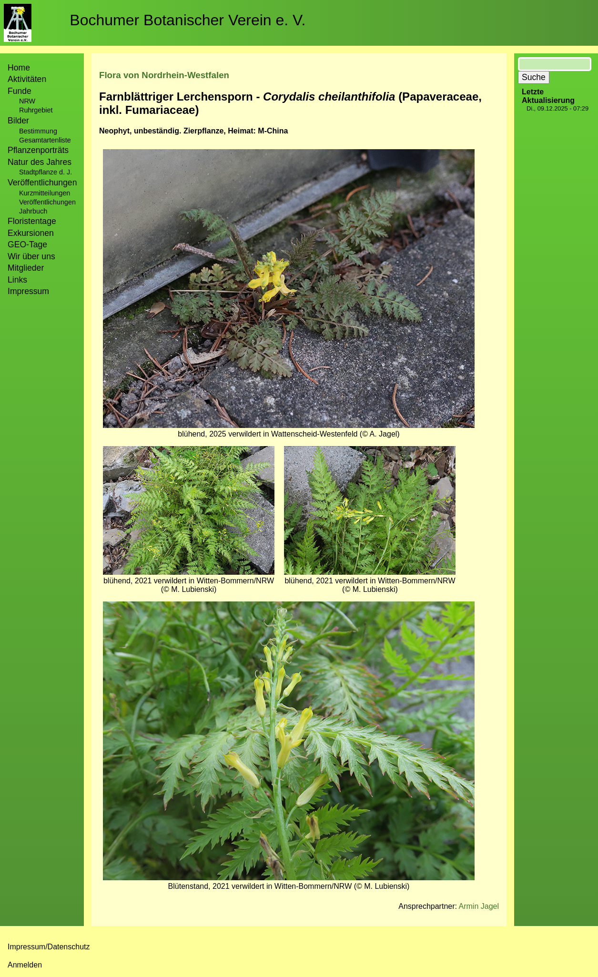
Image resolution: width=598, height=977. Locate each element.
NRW (27, 101)
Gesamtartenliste (45, 140)
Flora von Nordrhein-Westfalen (164, 75)
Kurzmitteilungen (44, 193)
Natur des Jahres (39, 162)
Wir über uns (31, 256)
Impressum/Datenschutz (49, 947)
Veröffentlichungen (47, 202)
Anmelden (25, 965)
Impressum (28, 291)
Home (19, 67)
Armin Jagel (479, 906)
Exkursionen (31, 233)
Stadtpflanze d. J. (45, 172)
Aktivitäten (27, 79)
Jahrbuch (33, 211)
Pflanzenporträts (38, 150)
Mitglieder (26, 268)
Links (17, 280)
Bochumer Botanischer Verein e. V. (187, 20)
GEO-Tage (27, 244)
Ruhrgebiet (35, 110)
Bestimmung (38, 131)
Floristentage (32, 221)
